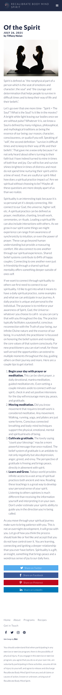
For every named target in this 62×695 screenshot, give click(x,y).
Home (7, 619)
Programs (29, 619)
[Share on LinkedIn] (31, 589)
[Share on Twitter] (31, 568)
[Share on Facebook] (31, 575)
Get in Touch (11, 625)
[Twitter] (12, 632)
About (17, 619)
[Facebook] (6, 632)
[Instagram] (18, 632)
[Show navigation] (56, 5)
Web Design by (10, 639)
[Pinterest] (24, 632)
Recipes (42, 619)
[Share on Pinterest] (31, 582)
